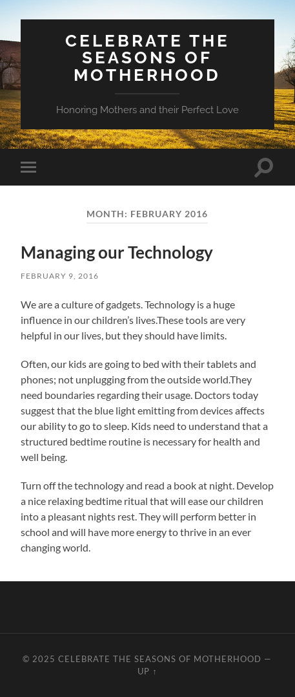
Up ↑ (147, 671)
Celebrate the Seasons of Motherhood (147, 57)
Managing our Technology (117, 252)
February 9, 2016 (60, 276)
